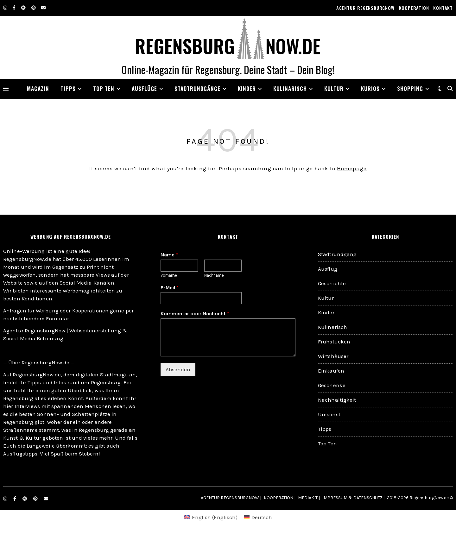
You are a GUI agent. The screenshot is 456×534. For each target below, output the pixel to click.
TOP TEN (103, 88)
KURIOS (370, 88)
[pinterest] (34, 7)
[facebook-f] (14, 7)
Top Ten (327, 443)
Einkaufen (331, 371)
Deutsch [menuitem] (261, 517)
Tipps (325, 429)
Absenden (178, 369)
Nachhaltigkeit (337, 400)
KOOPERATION (414, 7)
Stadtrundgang (337, 254)
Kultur (326, 298)
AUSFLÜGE (144, 88)
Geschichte (332, 283)
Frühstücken (334, 341)
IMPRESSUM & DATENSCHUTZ (352, 497)
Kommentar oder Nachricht (195, 314)
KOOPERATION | (279, 497)
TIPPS (68, 88)
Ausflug (327, 269)
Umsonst (329, 414)
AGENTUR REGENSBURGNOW (365, 7)
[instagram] (5, 7)
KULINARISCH (290, 88)
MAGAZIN (38, 88)
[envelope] (43, 7)
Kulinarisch (332, 327)
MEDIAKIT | (309, 497)
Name (169, 255)
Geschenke (331, 385)
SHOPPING (410, 88)
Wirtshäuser (333, 356)
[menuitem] (211, 517)
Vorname (169, 275)
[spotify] (24, 7)
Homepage (352, 168)
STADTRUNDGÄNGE (197, 88)
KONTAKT (443, 7)
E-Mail (170, 288)
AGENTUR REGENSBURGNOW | (231, 497)
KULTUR (334, 88)
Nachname (214, 275)
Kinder (247, 88)
